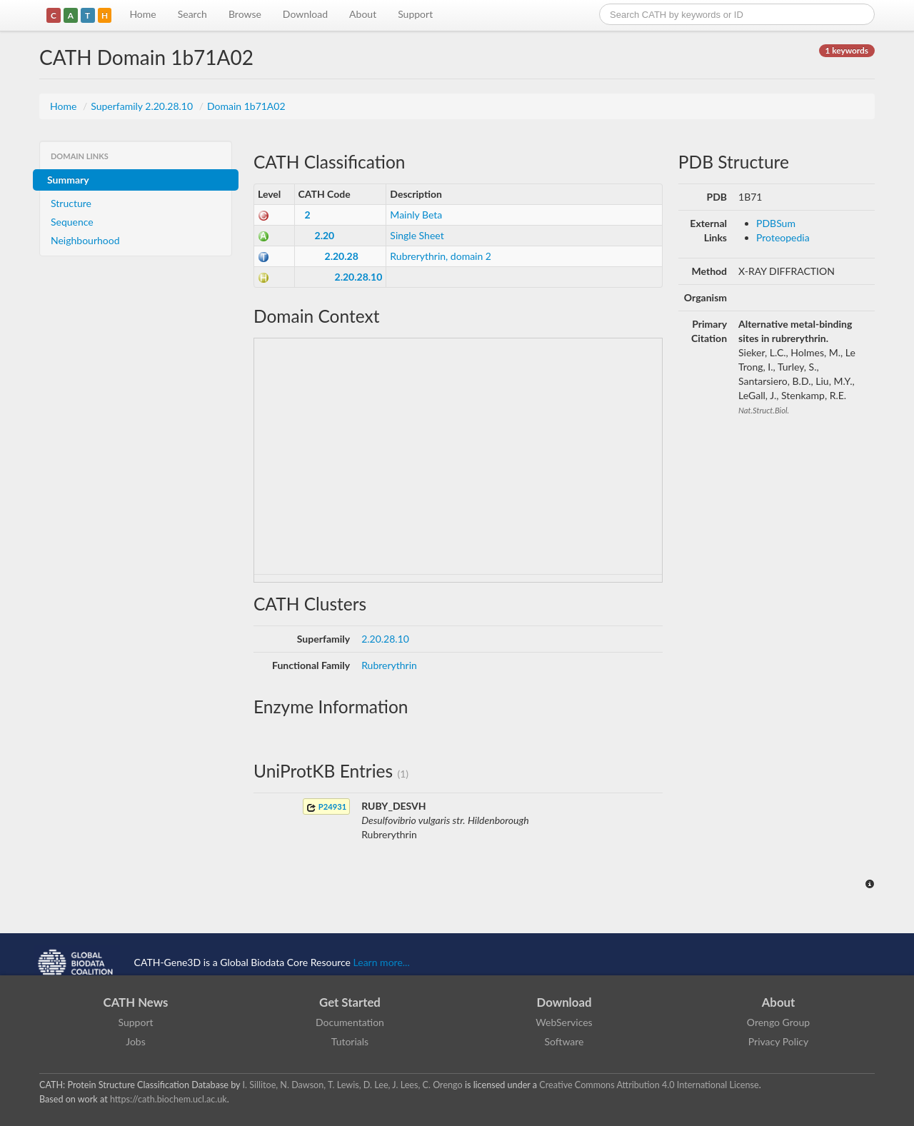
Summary (68, 180)
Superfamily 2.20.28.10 (143, 106)
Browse (244, 14)
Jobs (136, 1041)
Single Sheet (416, 235)
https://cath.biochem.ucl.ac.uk (168, 1099)
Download (305, 14)
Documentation (350, 1022)
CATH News (136, 1002)
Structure (71, 203)
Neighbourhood (85, 240)
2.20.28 (341, 256)
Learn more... (381, 962)
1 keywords (846, 50)
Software (564, 1041)
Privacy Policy (778, 1041)
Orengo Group (778, 1022)
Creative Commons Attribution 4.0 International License (648, 1085)
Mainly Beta (416, 214)
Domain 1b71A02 (246, 106)
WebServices (564, 1022)
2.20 (325, 235)
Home (142, 14)
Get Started (350, 1002)
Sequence (72, 222)
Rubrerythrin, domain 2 (440, 256)
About (362, 14)
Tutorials (349, 1041)
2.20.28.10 (359, 277)
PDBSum (775, 223)
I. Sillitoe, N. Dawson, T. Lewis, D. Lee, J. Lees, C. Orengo (353, 1085)
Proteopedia (783, 237)
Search (192, 14)
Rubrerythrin (389, 665)
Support (415, 14)
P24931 (326, 807)
